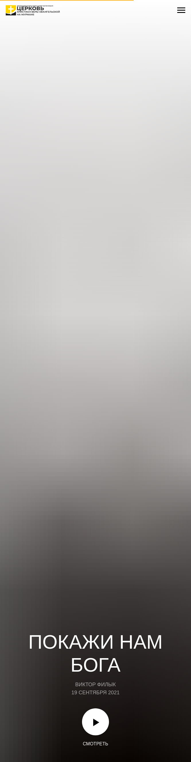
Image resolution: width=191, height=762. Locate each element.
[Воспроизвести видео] (95, 721)
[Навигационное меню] (181, 10)
